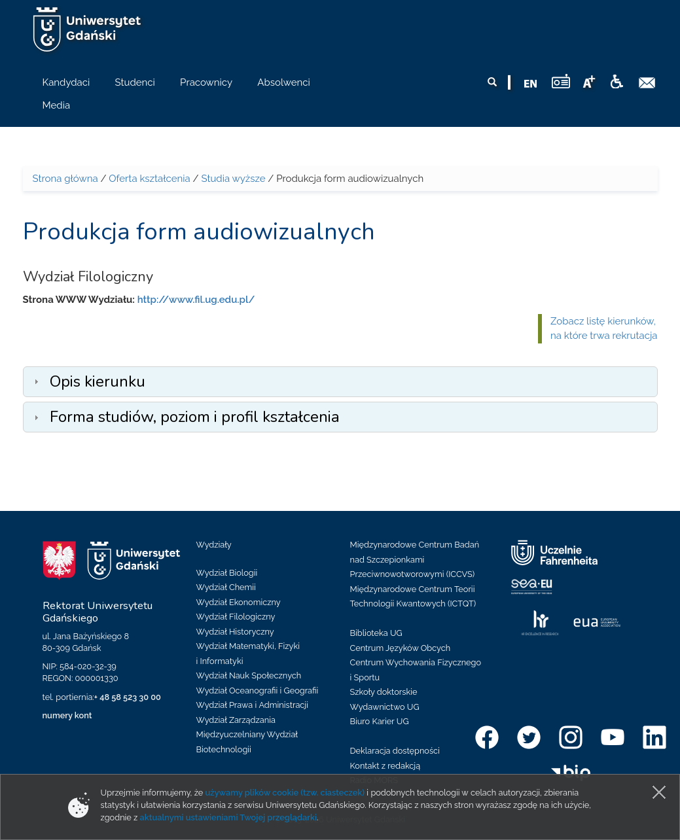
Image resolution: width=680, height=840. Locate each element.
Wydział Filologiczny (236, 616)
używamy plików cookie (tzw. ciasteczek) (285, 792)
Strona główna (65, 178)
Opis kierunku (97, 381)
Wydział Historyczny (235, 632)
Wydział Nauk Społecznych (249, 675)
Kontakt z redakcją (385, 766)
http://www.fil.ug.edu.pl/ (196, 300)
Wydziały (214, 545)
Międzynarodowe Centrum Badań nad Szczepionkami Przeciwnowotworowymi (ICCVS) (415, 559)
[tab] (340, 381)
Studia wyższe (233, 178)
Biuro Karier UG (379, 721)
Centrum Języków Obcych (400, 648)
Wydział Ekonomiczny (238, 602)
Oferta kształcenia (149, 178)
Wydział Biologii (227, 573)
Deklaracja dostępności (395, 751)
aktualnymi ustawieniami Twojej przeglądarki (228, 817)
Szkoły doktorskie (384, 692)
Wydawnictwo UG (385, 707)
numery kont (67, 715)
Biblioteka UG (376, 633)
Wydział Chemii (226, 587)
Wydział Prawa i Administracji (252, 705)
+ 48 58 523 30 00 (127, 697)
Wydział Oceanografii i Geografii (257, 690)
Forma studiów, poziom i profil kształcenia (195, 416)
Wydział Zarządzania (236, 720)
